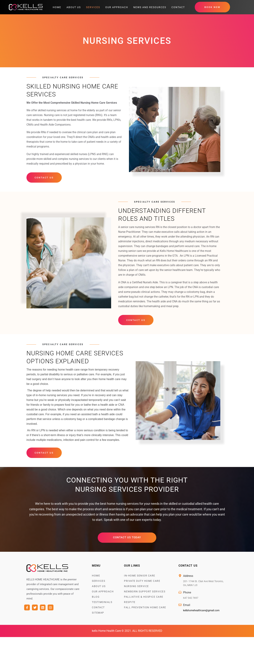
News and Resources (149, 7)
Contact (178, 7)
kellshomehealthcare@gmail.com (201, 611)
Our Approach (116, 7)
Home (57, 7)
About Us (73, 7)
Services (93, 7)
